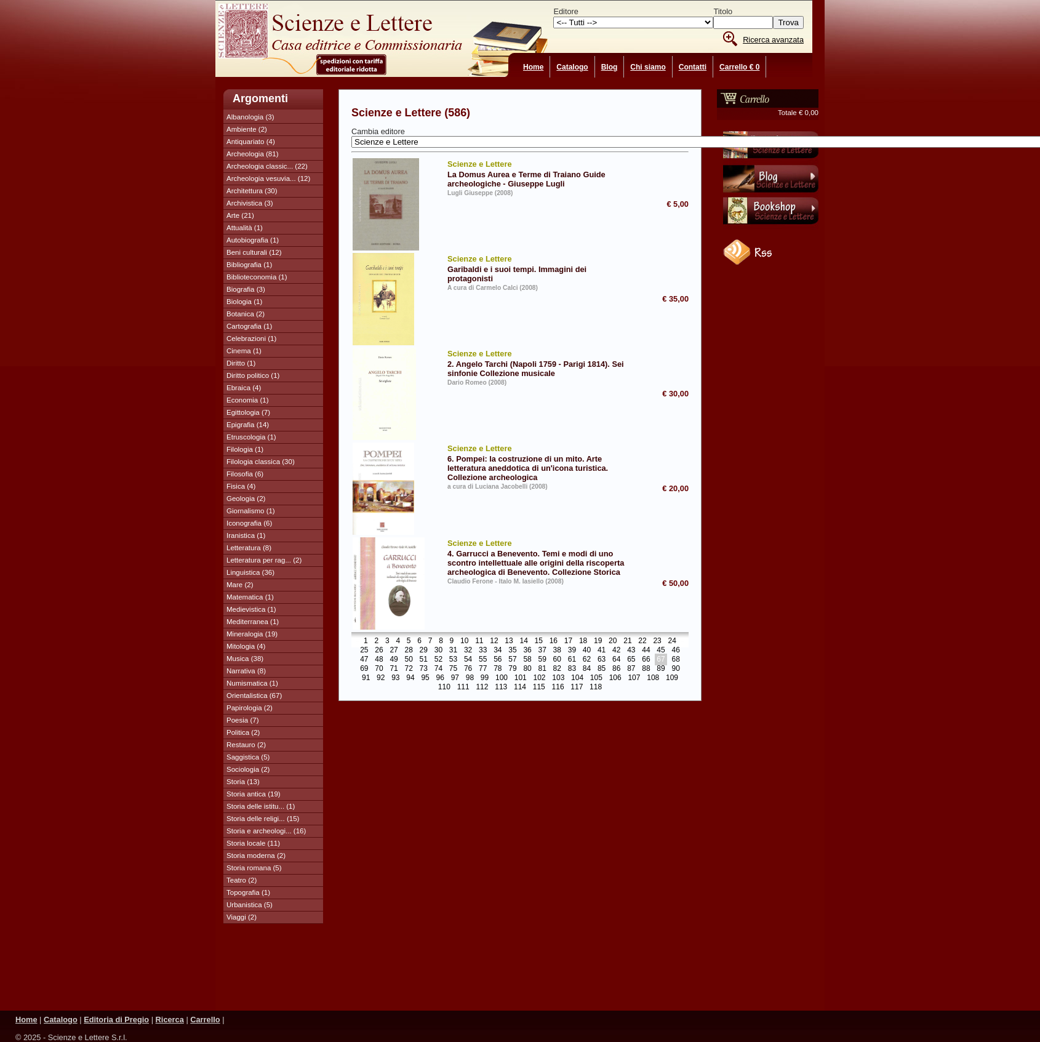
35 (512, 650)
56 (498, 659)
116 (558, 687)
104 (577, 678)
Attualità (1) (244, 227)
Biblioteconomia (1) (256, 277)
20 (613, 641)
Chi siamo (647, 67)
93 (395, 678)
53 (453, 659)
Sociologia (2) (248, 769)
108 (653, 678)
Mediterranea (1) (252, 621)
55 (483, 659)
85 (602, 669)
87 (631, 669)
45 (661, 650)
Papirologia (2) (249, 707)
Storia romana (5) (254, 868)
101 (520, 678)
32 (468, 650)
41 (602, 650)
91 (366, 678)
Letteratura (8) (248, 547)
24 (672, 641)
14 (523, 641)
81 (542, 669)
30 (438, 650)
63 (602, 659)
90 (675, 669)
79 (512, 669)
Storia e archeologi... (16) (266, 831)
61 (572, 659)
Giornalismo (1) (250, 511)
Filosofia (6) (244, 474)
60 (557, 659)
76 (468, 669)
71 (394, 669)
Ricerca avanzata (773, 39)
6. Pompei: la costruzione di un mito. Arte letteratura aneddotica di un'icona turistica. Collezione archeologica (540, 462)
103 (558, 678)
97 (455, 678)
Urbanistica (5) (249, 904)
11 (479, 641)
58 (527, 659)
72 (409, 669)
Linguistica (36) (250, 572)
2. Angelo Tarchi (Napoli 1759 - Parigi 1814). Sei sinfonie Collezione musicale (540, 363)
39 (572, 650)
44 (646, 650)
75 (453, 669)
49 (394, 659)
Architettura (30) (252, 190)
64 (616, 659)
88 (646, 669)
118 (596, 687)
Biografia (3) (245, 289)
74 (438, 669)
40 (587, 650)
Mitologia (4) (245, 646)
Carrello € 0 (739, 67)
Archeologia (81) (252, 154)
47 (364, 659)
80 (527, 669)
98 (470, 678)
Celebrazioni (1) (251, 338)
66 (646, 659)
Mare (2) (240, 584)
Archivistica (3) (249, 203)
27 (394, 650)
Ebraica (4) (243, 387)
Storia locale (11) (253, 843)
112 (482, 687)
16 (554, 641)
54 (468, 659)
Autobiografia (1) (252, 240)
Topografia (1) (248, 892)
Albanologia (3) (250, 117)
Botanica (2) (245, 314)
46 (675, 650)
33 (483, 650)
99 (485, 678)
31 (453, 650)
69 (364, 669)
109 (672, 678)
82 (557, 669)
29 (424, 650)
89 (661, 669)
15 (539, 641)
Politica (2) (243, 732)
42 (616, 650)
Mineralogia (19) (252, 634)
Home (533, 67)
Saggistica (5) (248, 757)
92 (381, 678)
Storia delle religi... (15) (262, 818)
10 (464, 641)
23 (657, 641)
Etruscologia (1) (251, 437)
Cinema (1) (244, 351)
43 (631, 650)
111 (463, 687)
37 (542, 650)
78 (498, 669)
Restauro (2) (246, 744)
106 (615, 678)
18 (583, 641)
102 (540, 678)
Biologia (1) (244, 301)
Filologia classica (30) (260, 461)
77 (483, 669)
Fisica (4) (240, 486)
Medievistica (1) (251, 609)
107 (634, 678)
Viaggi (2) (241, 917)
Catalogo (572, 67)
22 (642, 641)
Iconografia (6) (249, 523)
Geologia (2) (245, 498)
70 (379, 669)
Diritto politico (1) (252, 375)
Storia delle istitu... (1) (260, 806)
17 (568, 641)
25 (364, 650)
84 (587, 669)
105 (596, 678)
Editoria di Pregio (116, 1019)
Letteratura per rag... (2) (264, 560)
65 (631, 659)
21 (627, 641)
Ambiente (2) (246, 129)
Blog (609, 67)
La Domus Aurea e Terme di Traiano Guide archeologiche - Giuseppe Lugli (540, 173)
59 (542, 659)
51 (424, 659)
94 (410, 678)
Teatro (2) (241, 880)
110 (444, 687)
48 (379, 659)
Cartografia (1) (249, 326)
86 (616, 669)
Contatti (692, 67)
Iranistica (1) (245, 535)
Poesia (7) (242, 720)
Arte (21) (240, 215)
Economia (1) (247, 400)
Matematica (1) (250, 597)
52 (438, 659)
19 (598, 641)
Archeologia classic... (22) (267, 166)
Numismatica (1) (252, 683)
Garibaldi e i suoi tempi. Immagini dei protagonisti (540, 268)
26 (379, 650)
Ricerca (170, 1019)
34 (498, 650)
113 (501, 687)
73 (424, 669)
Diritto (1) (240, 363)
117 (576, 687)
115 (539, 687)
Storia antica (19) (253, 794)
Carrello (205, 1019)
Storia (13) (243, 781)
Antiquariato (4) (250, 141)
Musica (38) (244, 658)
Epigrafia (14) (247, 424)
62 (587, 659)
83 (572, 669)
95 (425, 678)
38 (557, 650)
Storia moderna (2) (256, 855)
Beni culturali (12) (254, 252)
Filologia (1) (244, 449)
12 (494, 641)
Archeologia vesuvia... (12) (268, 178)
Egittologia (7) (248, 412)
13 (509, 641)
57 (512, 659)
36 (527, 650)
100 (501, 678)
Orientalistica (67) (254, 695)
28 (409, 650)
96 (440, 678)
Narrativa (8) (246, 671)
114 (520, 687)
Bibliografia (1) (249, 264)
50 (409, 659)
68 (675, 659)
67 (661, 659)
